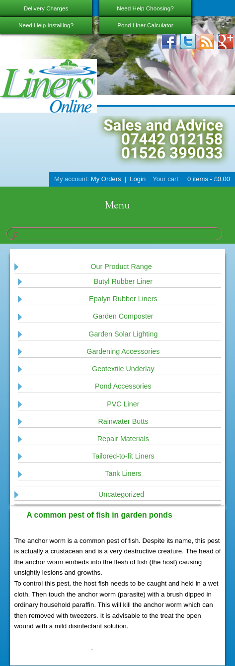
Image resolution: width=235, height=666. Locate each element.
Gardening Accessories (122, 351)
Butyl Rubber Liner (123, 281)
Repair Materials (123, 439)
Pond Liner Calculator (145, 25)
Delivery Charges (46, 8)
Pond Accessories (123, 386)
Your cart (165, 179)
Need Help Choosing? (145, 8)
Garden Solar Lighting (122, 334)
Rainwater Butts (123, 421)
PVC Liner (123, 404)
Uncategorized (121, 494)
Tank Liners (123, 473)
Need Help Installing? (46, 25)
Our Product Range (121, 266)
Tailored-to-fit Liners (123, 456)
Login (138, 179)
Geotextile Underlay (123, 369)
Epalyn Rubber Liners (123, 299)
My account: (71, 179)
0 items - (207, 179)
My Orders (106, 179)
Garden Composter (123, 316)
